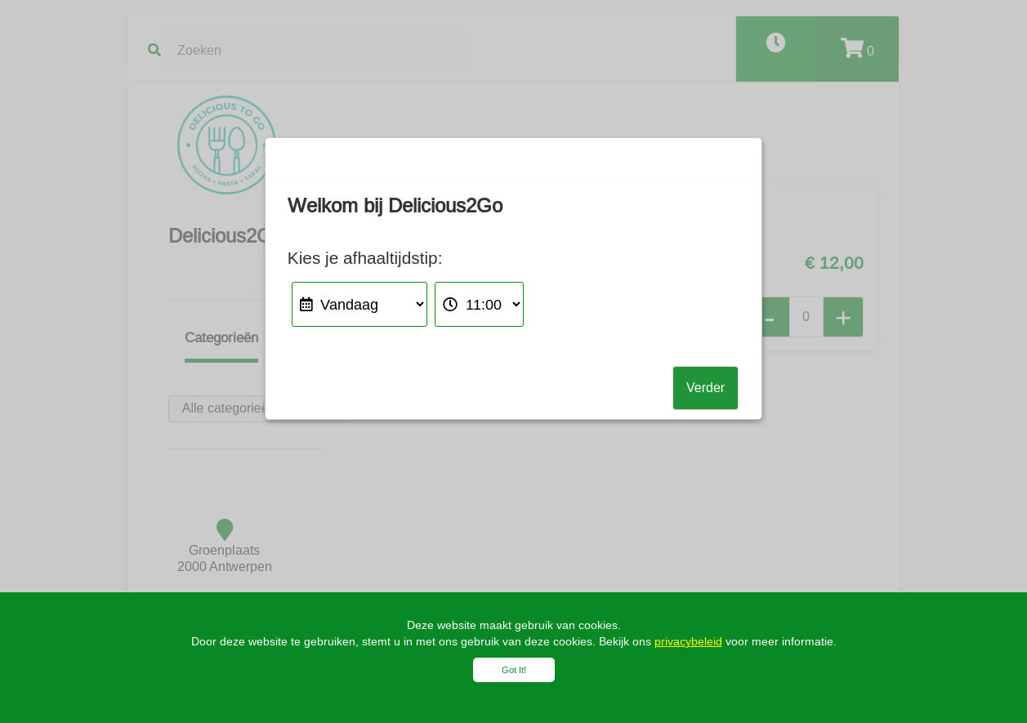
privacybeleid (688, 641)
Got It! (514, 670)
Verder (705, 388)
